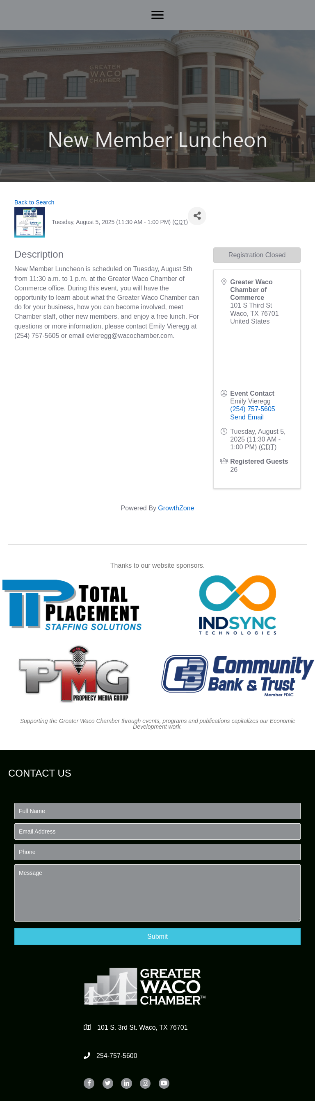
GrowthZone (176, 508)
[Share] (197, 216)
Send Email (247, 417)
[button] (157, 936)
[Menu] (157, 15)
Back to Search (34, 202)
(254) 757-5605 (252, 409)
